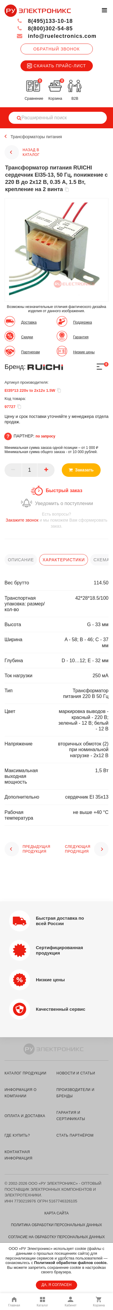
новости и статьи (75, 1073)
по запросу (45, 436)
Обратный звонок (56, 49)
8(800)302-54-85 (45, 29)
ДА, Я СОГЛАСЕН (56, 1285)
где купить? (17, 1135)
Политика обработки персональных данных (56, 1225)
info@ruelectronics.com (56, 36)
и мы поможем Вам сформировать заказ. (56, 520)
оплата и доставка (25, 1116)
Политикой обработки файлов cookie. (71, 1262)
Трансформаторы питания (36, 136)
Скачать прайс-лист (56, 66)
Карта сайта (56, 1213)
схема (101, 559)
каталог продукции (25, 1073)
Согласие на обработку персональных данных (56, 1237)
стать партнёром (74, 1135)
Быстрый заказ (64, 490)
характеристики (63, 559)
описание (21, 559)
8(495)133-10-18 (45, 21)
